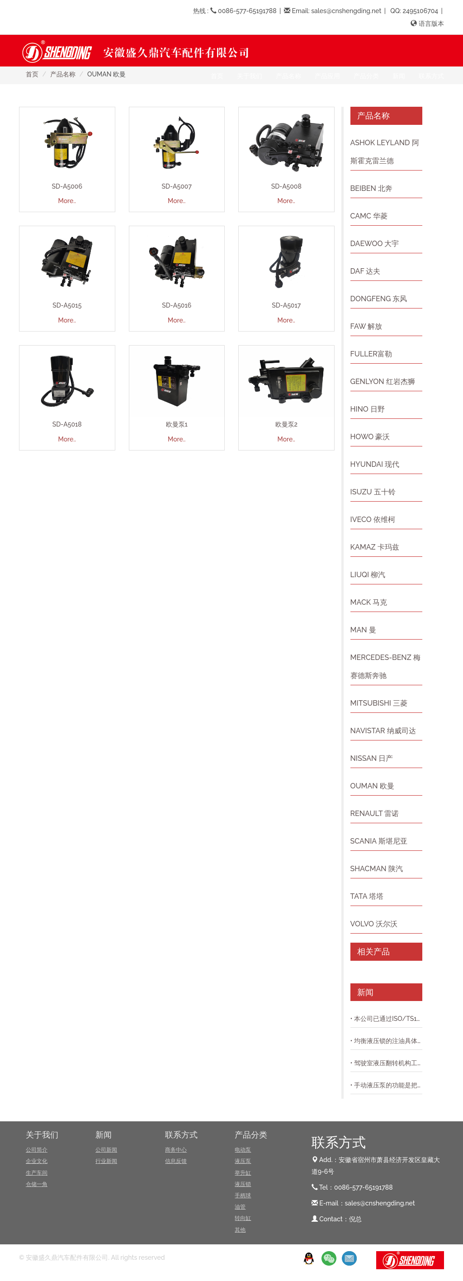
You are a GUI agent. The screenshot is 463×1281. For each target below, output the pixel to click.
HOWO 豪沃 (370, 436)
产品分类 (251, 1134)
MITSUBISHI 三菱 (379, 703)
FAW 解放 (366, 326)
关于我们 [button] (249, 76)
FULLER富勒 (371, 354)
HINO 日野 (367, 409)
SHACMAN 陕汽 (376, 868)
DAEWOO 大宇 (374, 243)
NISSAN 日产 (371, 758)
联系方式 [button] (431, 76)
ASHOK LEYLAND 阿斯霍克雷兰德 (384, 151)
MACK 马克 (368, 602)
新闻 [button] (398, 76)
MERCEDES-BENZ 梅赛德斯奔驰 (385, 666)
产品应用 (327, 76)
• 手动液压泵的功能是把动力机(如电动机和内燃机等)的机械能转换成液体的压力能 (386, 1085)
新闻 (103, 1134)
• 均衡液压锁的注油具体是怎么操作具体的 (386, 1040)
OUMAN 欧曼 (372, 786)
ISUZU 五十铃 (373, 492)
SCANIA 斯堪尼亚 (378, 841)
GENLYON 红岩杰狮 (382, 381)
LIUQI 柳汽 (368, 574)
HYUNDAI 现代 (375, 464)
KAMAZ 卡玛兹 (374, 547)
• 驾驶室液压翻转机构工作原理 (386, 1063)
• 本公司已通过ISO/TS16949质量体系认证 (386, 1018)
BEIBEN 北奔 (371, 188)
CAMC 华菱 (369, 216)
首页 (217, 76)
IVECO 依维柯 (372, 519)
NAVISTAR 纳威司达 (383, 730)
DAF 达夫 (365, 271)
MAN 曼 (363, 630)
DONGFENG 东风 (378, 298)
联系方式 (181, 1134)
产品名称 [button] (288, 76)
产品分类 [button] (366, 76)
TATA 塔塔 (367, 896)
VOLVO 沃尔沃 (374, 924)
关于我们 (42, 1134)
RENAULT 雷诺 (374, 813)
